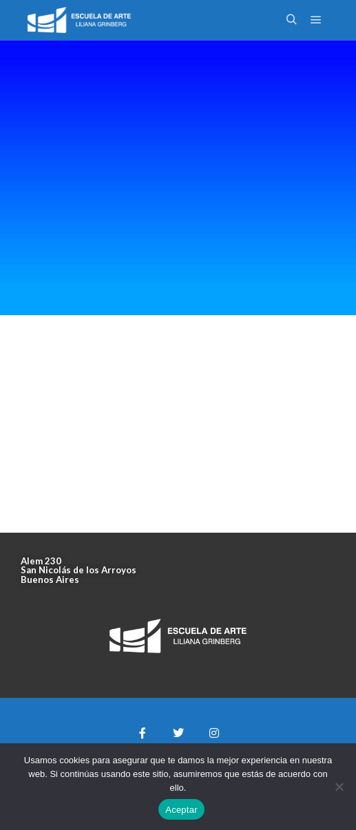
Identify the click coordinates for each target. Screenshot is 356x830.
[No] (339, 787)
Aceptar (181, 810)
